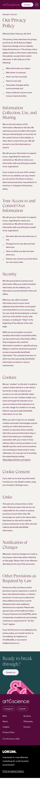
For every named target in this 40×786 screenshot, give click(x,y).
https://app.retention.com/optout (17, 459)
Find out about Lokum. (13, 771)
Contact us (10, 672)
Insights (6, 726)
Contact (27, 4)
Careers (26, 726)
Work (5, 716)
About (5, 721)
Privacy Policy (8, 732)
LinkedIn (22, 708)
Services (27, 716)
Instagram (8, 708)
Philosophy (28, 721)
